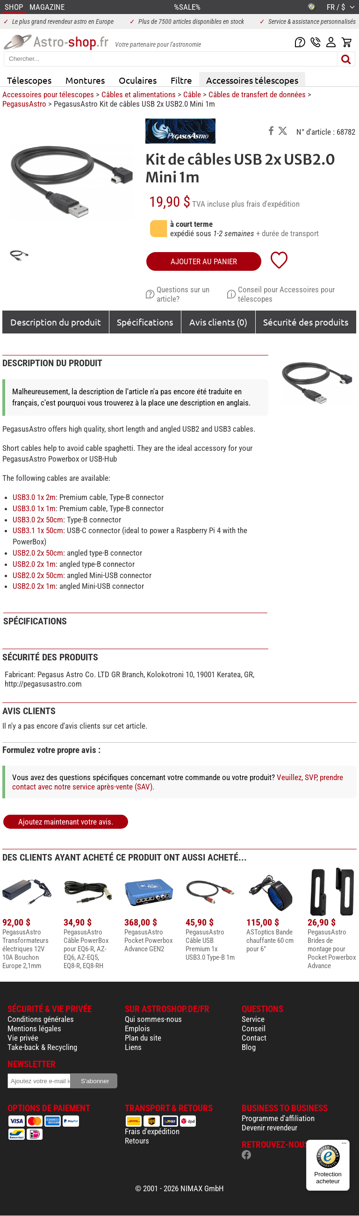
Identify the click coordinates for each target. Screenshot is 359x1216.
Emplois (137, 1028)
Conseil (254, 1028)
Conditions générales (40, 1019)
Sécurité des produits (305, 321)
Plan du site (143, 1037)
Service (253, 1019)
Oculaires (138, 80)
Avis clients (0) (218, 321)
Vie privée (22, 1037)
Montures (85, 80)
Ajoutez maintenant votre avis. (65, 821)
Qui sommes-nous (153, 1019)
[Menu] (344, 1145)
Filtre (181, 80)
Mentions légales (34, 1028)
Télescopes (29, 80)
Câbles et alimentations (138, 94)
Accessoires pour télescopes (48, 94)
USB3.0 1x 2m (34, 497)
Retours (137, 1140)
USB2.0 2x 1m (34, 564)
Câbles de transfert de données (257, 94)
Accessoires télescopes (252, 80)
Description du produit (55, 321)
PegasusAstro (24, 104)
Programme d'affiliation (278, 1118)
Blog (249, 1047)
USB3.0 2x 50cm (38, 519)
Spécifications (145, 321)
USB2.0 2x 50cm (38, 552)
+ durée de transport (287, 233)
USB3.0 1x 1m (34, 508)
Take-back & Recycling (42, 1047)
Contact (254, 1037)
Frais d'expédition (152, 1131)
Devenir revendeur (269, 1127)
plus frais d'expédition (265, 204)
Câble (192, 94)
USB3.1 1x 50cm (38, 530)
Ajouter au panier (204, 261)
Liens (133, 1047)
